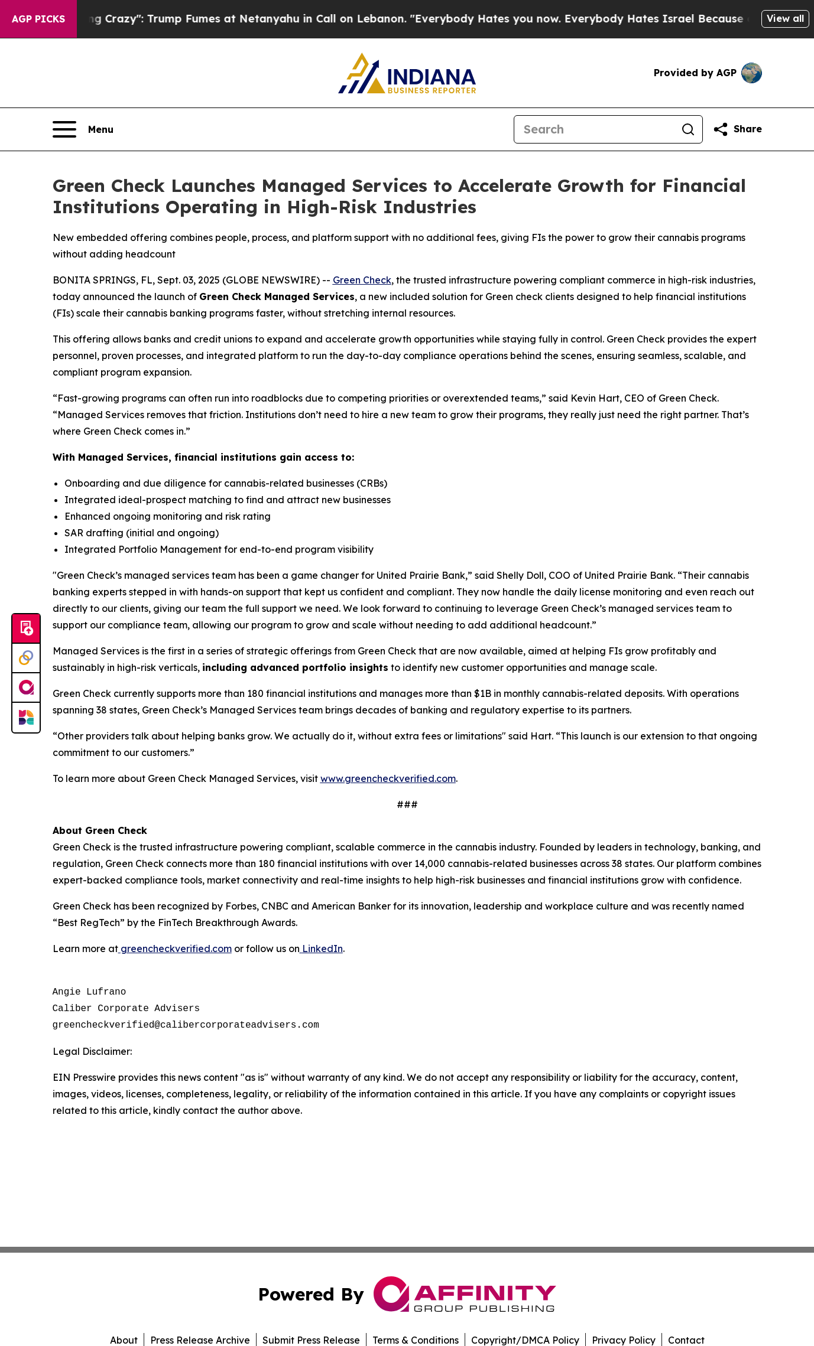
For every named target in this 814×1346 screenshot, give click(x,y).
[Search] (594, 129)
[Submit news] (26, 629)
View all (785, 18)
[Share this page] (737, 129)
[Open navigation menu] (83, 129)
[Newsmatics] (26, 717)
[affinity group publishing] (26, 688)
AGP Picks (38, 19)
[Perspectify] (26, 658)
